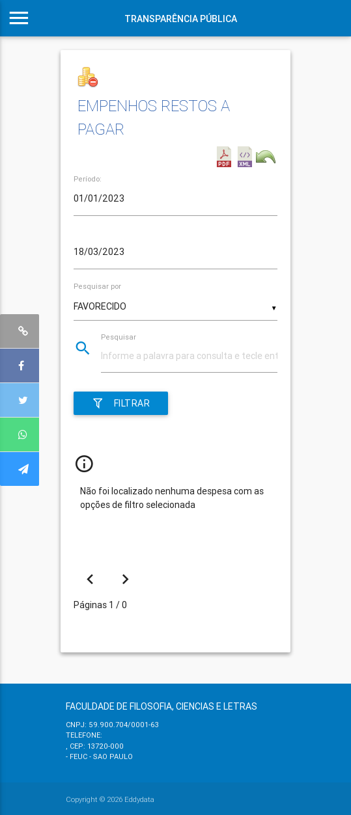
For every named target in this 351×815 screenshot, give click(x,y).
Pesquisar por (97, 286)
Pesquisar (118, 336)
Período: (88, 178)
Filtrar (121, 403)
